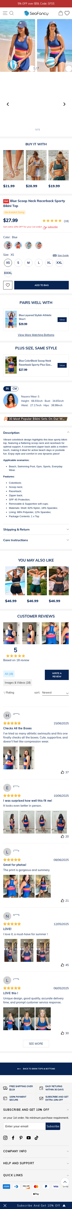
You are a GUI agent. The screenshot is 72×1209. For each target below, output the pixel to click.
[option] (12, 170)
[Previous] (5, 170)
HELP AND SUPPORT (36, 1163)
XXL (59, 262)
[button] (64, 104)
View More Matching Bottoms (36, 335)
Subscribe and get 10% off (36, 1110)
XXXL (8, 273)
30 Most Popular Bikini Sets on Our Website (37, 419)
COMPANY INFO (36, 1151)
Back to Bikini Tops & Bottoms (36, 1069)
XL (49, 262)
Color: (10, 237)
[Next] (65, 170)
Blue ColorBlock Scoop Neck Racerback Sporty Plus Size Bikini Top (35, 364)
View (62, 319)
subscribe (50, 228)
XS (8, 262)
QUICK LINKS (36, 1175)
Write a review (57, 675)
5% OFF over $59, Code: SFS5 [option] (36, 3)
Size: (36, 255)
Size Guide (63, 255)
